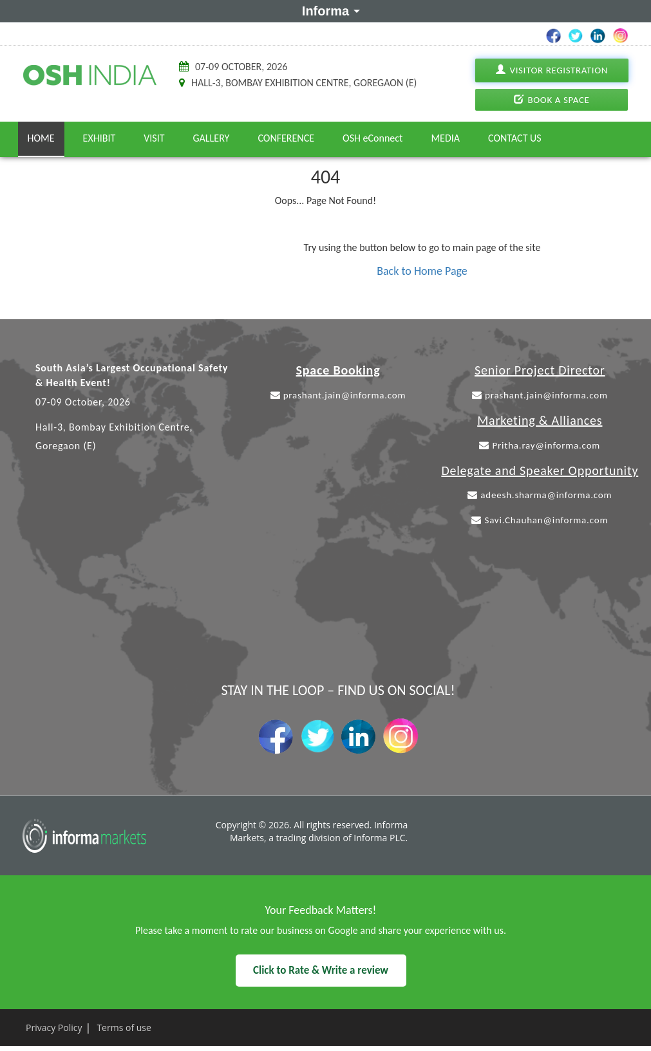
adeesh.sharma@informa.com (539, 495)
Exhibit (99, 138)
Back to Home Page (422, 271)
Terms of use (124, 1027)
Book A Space (552, 100)
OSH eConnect (372, 138)
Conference (286, 138)
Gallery (211, 138)
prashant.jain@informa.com (338, 395)
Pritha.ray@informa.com (539, 445)
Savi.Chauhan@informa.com (539, 520)
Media (445, 138)
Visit (154, 138)
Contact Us (515, 138)
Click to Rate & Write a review (320, 970)
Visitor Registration (551, 70)
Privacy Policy (54, 1027)
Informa (328, 10)
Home (41, 138)
